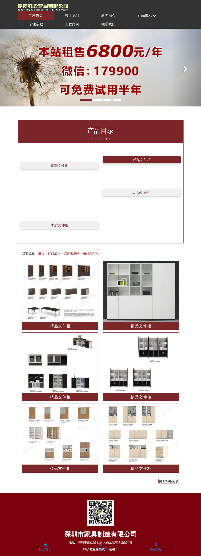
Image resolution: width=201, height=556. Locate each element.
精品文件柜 (142, 160)
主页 (41, 253)
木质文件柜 (59, 225)
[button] (15, 67)
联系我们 (108, 24)
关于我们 (72, 15)
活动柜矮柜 (142, 192)
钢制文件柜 (59, 165)
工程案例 (72, 24)
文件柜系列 (71, 253)
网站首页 (36, 15)
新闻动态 (108, 15)
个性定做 (36, 24)
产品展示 (147, 15)
